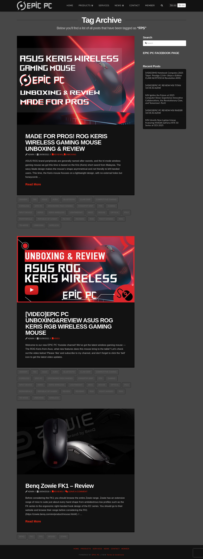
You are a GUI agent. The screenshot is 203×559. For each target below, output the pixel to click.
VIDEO (56, 338)
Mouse (101, 212)
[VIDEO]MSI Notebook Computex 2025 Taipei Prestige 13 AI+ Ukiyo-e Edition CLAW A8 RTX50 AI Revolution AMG (164, 75)
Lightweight (76, 212)
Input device (25, 212)
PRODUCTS (86, 549)
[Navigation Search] (161, 5)
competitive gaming (106, 199)
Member (125, 549)
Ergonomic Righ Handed (60, 206)
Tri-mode (23, 225)
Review (66, 219)
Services (97, 549)
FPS (100, 206)
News (106, 549)
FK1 (31, 536)
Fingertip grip (85, 206)
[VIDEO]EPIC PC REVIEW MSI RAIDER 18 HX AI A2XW (164, 111)
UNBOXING (70, 154)
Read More (33, 184)
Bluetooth (69, 199)
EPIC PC (96, 555)
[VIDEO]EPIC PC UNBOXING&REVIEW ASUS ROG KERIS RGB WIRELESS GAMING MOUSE (69, 323)
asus (44, 199)
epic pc (38, 206)
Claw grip (85, 199)
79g (35, 199)
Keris (40, 212)
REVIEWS (57, 154)
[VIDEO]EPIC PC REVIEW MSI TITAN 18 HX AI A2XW (163, 86)
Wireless (54, 225)
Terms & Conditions (115, 555)
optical (115, 212)
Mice (90, 212)
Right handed (106, 219)
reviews (80, 219)
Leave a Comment (76, 491)
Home (76, 549)
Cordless (24, 206)
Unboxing (39, 225)
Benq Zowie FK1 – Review (59, 485)
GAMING (111, 206)
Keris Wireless (56, 212)
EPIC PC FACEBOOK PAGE (161, 53)
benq (21, 536)
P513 (126, 212)
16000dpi (23, 199)
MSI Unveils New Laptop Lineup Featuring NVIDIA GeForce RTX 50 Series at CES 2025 (161, 123)
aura (55, 199)
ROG (121, 219)
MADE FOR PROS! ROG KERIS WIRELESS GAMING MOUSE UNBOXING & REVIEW (66, 142)
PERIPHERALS (25, 219)
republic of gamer (47, 219)
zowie (64, 536)
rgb (92, 219)
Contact (115, 549)
